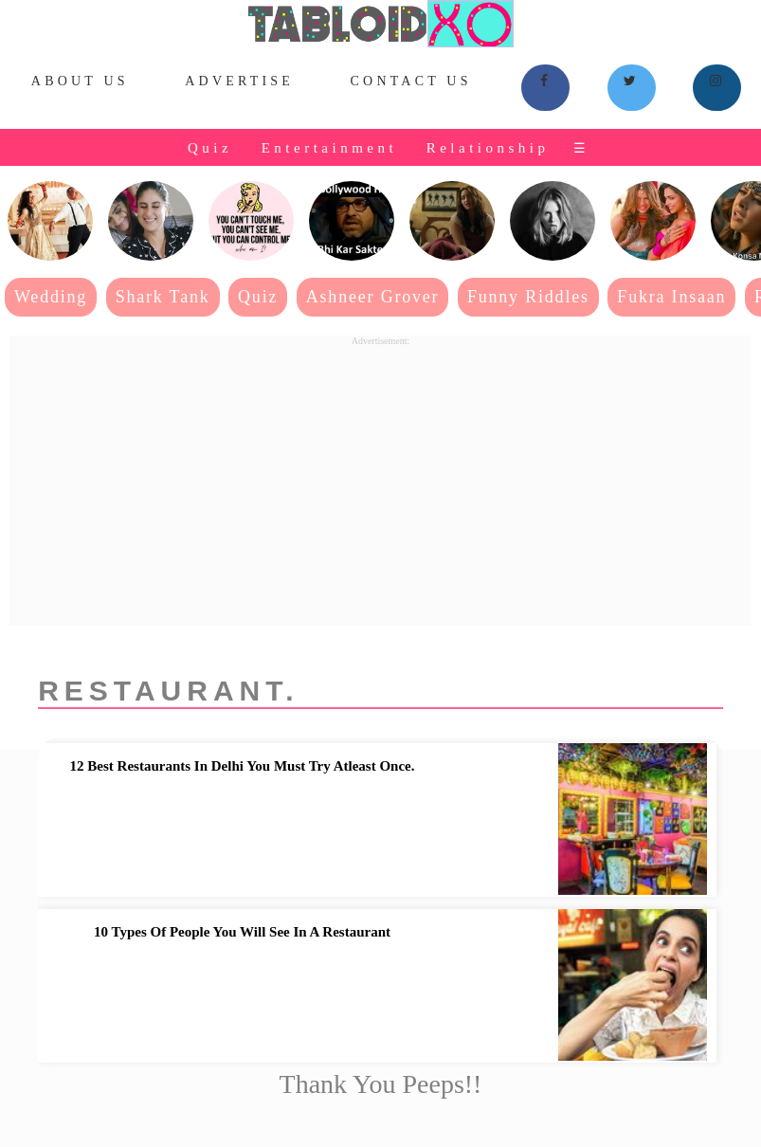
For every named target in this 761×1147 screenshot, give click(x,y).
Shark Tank (163, 296)
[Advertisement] (380, 478)
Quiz (210, 147)
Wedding (50, 296)
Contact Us (411, 81)
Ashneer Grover (373, 296)
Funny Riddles (528, 296)
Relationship (488, 147)
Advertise (239, 81)
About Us (80, 81)
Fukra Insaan (671, 296)
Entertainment (329, 147)
